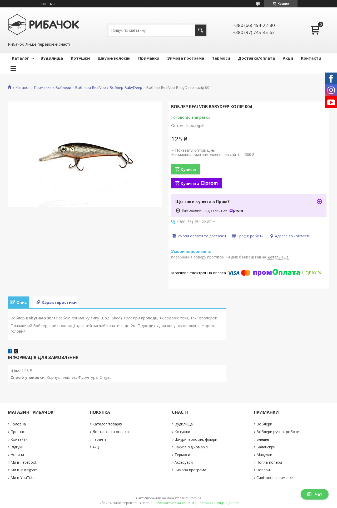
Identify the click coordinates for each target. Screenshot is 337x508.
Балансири (265, 446)
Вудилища (52, 58)
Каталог (20, 58)
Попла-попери (269, 462)
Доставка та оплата (110, 431)
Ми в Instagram (24, 469)
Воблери (63, 87)
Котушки (80, 58)
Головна (18, 423)
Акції (288, 58)
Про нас (18, 431)
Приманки (148, 58)
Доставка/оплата (256, 58)
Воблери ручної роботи (277, 431)
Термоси (221, 58)
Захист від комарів (191, 446)
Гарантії (99, 439)
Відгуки (17, 446)
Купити (188, 169)
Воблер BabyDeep (126, 87)
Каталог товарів (107, 423)
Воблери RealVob (90, 87)
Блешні (262, 439)
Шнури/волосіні (114, 58)
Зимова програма (185, 58)
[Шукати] (200, 30)
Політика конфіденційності (218, 503)
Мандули (264, 454)
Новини (17, 454)
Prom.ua (195, 498)
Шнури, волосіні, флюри (196, 439)
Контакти (311, 58)
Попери (263, 469)
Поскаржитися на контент (173, 503)
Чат (314, 494)
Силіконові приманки (275, 477)
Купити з (199, 183)
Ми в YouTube (23, 477)
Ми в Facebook (24, 462)
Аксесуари (184, 462)
